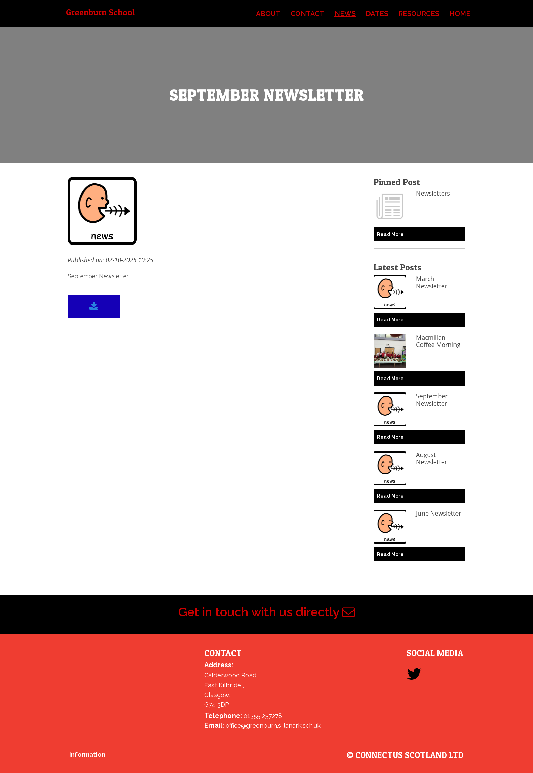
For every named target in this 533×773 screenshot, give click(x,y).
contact (307, 14)
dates (377, 14)
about (268, 14)
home (459, 14)
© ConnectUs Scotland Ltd (405, 755)
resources (418, 14)
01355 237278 (263, 715)
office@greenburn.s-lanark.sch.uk (273, 725)
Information (87, 754)
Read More (390, 234)
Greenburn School (100, 12)
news (345, 14)
